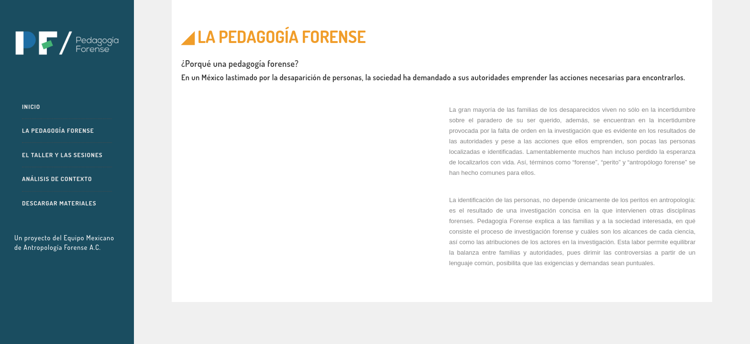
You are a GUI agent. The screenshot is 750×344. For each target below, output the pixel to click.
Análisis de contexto (57, 179)
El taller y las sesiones (62, 155)
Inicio (31, 106)
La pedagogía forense (58, 130)
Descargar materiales (59, 203)
